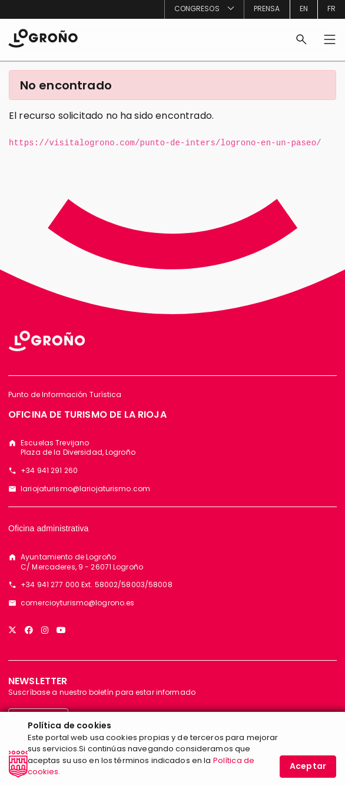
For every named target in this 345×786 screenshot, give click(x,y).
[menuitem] (204, 9)
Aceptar (308, 771)
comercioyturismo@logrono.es (77, 603)
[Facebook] (29, 630)
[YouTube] (61, 630)
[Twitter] (12, 630)
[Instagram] (44, 630)
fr (331, 9)
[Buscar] (301, 39)
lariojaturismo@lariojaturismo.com (85, 489)
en (304, 9)
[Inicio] (43, 37)
